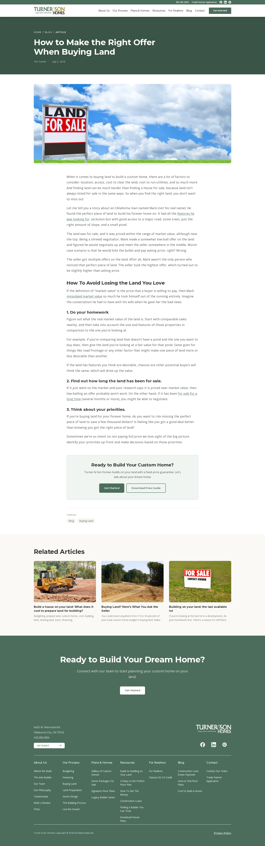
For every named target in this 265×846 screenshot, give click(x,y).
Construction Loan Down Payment (188, 772)
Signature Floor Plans (103, 791)
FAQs (37, 809)
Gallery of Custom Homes (101, 772)
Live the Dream (71, 809)
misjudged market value (84, 296)
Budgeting (68, 771)
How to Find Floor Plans (188, 782)
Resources (158, 10)
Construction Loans (131, 801)
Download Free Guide (146, 488)
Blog (189, 10)
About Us (104, 10)
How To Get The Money (129, 792)
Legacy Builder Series (103, 797)
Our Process (120, 10)
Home (37, 32)
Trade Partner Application (204, 2)
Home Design (70, 796)
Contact (200, 10)
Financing (68, 777)
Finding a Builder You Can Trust (131, 809)
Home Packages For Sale (102, 782)
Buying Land (86, 520)
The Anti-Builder (43, 777)
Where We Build (42, 771)
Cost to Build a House (190, 791)
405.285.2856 (182, 2)
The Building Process (74, 802)
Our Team (39, 783)
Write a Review (42, 802)
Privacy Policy (222, 833)
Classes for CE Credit (160, 777)
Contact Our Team (216, 771)
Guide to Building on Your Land (131, 772)
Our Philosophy (42, 790)
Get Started (220, 10)
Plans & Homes (140, 10)
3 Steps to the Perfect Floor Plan (132, 782)
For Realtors (175, 10)
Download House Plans (130, 819)
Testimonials (41, 796)
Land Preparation (72, 790)
